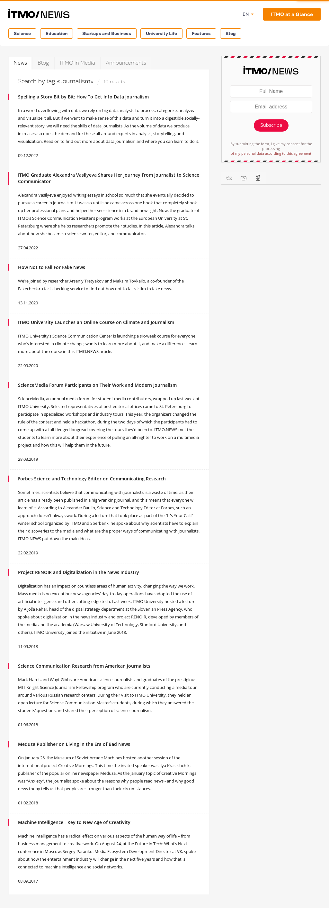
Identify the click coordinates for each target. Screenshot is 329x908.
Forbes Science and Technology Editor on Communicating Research (92, 479)
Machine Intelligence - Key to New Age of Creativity (74, 822)
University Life (161, 33)
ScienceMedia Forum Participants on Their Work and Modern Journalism (97, 385)
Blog (231, 33)
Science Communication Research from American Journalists (84, 666)
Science (22, 33)
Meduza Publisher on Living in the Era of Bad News (74, 744)
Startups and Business (106, 33)
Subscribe (271, 125)
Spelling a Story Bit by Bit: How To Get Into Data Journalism (83, 97)
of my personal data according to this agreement (271, 153)
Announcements (126, 63)
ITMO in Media (77, 63)
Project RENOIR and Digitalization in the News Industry (78, 572)
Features (201, 33)
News (20, 63)
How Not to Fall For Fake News (51, 267)
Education (56, 33)
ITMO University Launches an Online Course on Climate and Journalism (96, 322)
